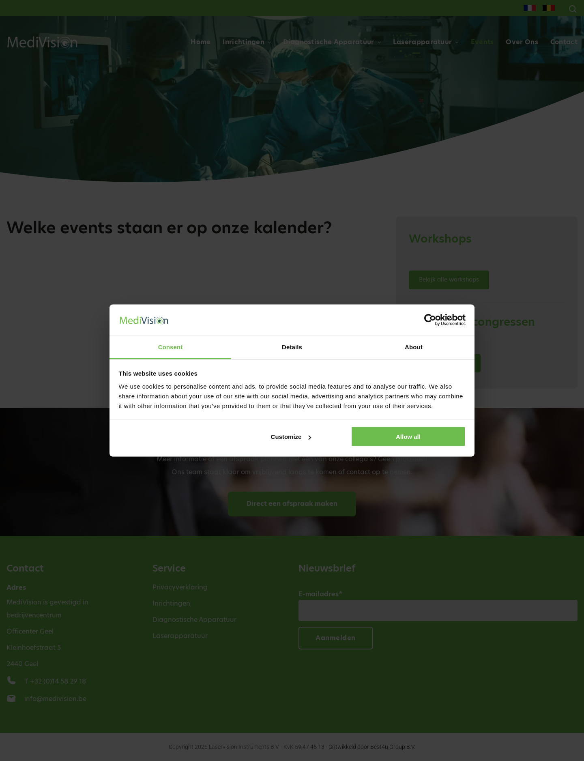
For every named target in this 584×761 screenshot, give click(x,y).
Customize (291, 436)
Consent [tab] (170, 346)
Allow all (408, 436)
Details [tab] (292, 346)
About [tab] (414, 346)
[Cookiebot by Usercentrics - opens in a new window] (430, 320)
